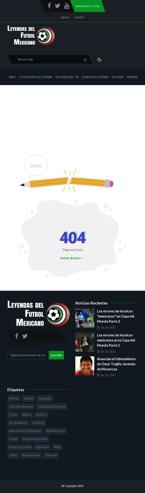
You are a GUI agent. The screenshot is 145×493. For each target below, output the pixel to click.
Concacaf (51, 455)
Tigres (13, 455)
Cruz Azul (38, 422)
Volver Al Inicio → (72, 258)
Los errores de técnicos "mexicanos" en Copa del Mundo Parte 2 (115, 316)
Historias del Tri (67, 77)
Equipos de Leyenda (95, 77)
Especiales (45, 398)
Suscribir (79, 17)
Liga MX (28, 398)
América (41, 414)
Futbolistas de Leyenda (35, 77)
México (26, 414)
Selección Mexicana (21, 406)
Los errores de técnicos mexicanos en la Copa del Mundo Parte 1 (116, 340)
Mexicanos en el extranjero (25, 430)
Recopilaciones (18, 422)
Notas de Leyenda (20, 447)
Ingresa (65, 17)
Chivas (13, 414)
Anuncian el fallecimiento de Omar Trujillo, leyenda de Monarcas (116, 364)
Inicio (12, 77)
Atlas (57, 447)
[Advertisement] (72, 113)
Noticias (118, 77)
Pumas (13, 439)
